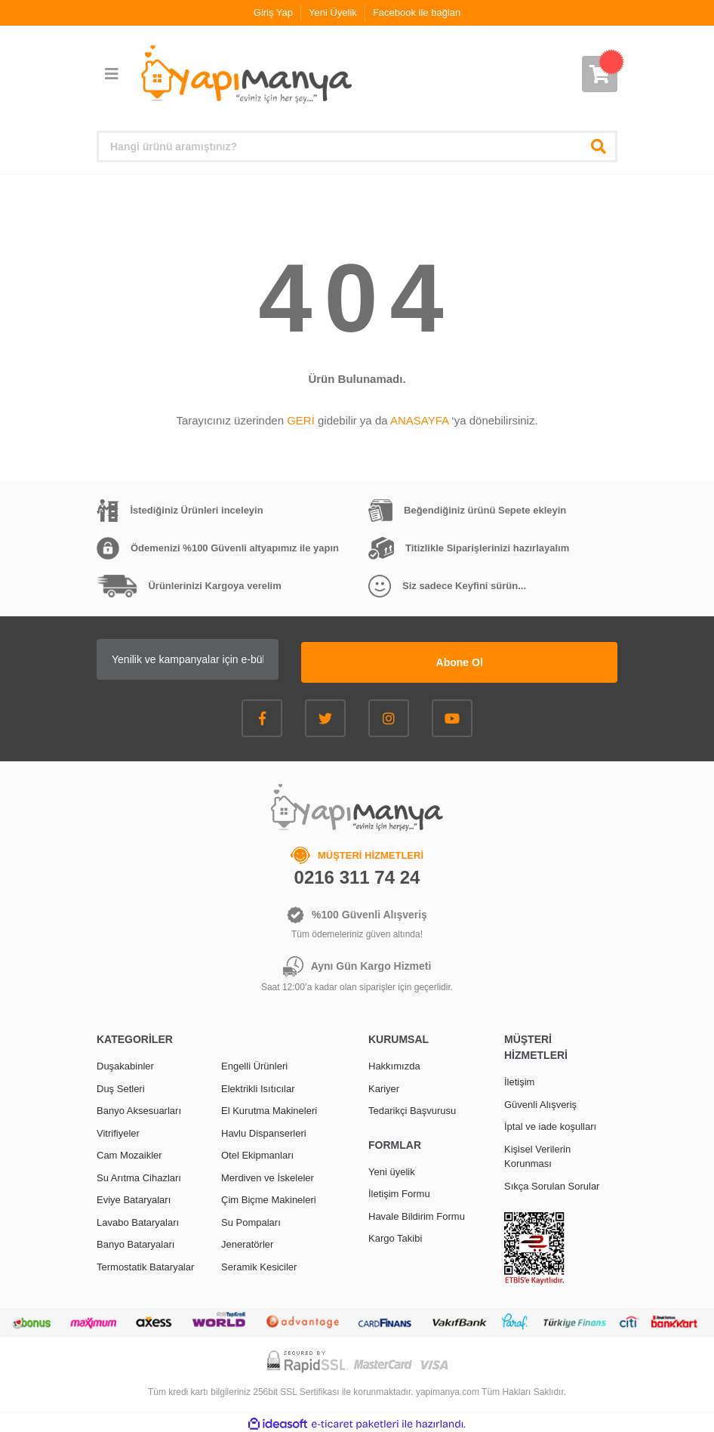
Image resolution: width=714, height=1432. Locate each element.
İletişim (519, 1079)
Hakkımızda (394, 1063)
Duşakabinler (125, 1063)
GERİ (301, 420)
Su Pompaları (251, 1219)
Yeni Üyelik (333, 12)
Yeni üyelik (391, 1168)
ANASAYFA (419, 420)
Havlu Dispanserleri (263, 1130)
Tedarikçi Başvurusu (412, 1107)
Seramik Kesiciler (259, 1264)
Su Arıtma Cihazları (139, 1174)
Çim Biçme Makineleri (268, 1196)
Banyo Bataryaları (135, 1241)
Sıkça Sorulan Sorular (551, 1183)
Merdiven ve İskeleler (267, 1174)
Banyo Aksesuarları (139, 1107)
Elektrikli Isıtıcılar (258, 1085)
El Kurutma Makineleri (269, 1107)
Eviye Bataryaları (134, 1196)
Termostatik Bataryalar (145, 1264)
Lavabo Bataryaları (138, 1219)
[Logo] (244, 75)
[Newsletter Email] (251, 659)
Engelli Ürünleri (254, 1063)
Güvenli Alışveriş (540, 1101)
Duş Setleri (121, 1085)
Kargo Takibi (395, 1235)
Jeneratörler (247, 1241)
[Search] (357, 146)
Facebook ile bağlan (416, 12)
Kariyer (383, 1085)
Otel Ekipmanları (257, 1152)
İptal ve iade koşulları (550, 1123)
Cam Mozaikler (129, 1152)
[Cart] (599, 74)
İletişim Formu (399, 1190)
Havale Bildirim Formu (416, 1213)
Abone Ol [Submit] (523, 659)
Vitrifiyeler (118, 1130)
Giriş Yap (273, 12)
